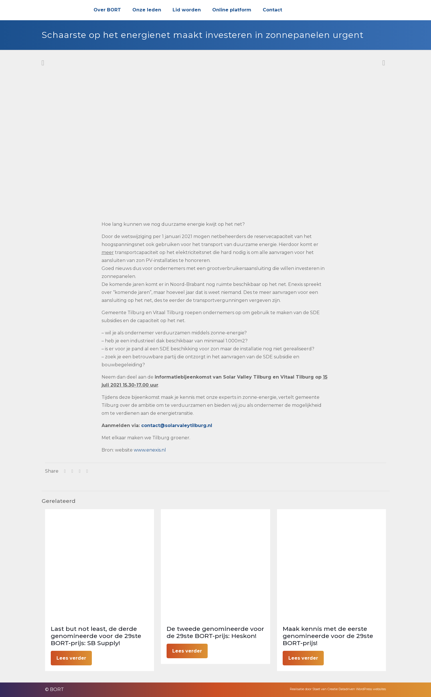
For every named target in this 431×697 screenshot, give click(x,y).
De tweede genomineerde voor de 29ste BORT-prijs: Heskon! (215, 632)
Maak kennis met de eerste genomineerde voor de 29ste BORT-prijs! (328, 636)
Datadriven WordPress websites (362, 689)
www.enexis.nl (150, 450)
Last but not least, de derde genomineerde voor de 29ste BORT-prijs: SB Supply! (96, 636)
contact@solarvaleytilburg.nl (176, 425)
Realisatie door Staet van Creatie (314, 689)
